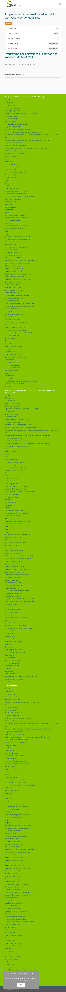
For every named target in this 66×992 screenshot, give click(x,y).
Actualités (8, 100)
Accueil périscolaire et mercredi (15, 247)
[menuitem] (60, 4)
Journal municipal (10, 207)
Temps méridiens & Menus (14, 255)
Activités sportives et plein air (15, 327)
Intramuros (8, 204)
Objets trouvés (10, 376)
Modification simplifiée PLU (14, 314)
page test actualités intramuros (15, 215)
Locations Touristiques (12, 335)
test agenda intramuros (13, 319)
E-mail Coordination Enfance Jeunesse (17, 279)
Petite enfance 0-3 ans (12, 293)
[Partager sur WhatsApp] (40, 80)
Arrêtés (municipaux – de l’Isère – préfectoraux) (21, 261)
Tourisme (8, 325)
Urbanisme (8, 311)
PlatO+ (7, 212)
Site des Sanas (10, 338)
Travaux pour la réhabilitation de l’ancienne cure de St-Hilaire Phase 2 (28, 140)
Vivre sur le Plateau (11, 344)
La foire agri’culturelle (12, 188)
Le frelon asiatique (11, 169)
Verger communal (11, 156)
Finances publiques (11, 116)
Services (8, 386)
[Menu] (60, 4)
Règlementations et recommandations (18, 236)
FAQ (6, 180)
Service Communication (27, 64)
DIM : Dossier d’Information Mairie (16, 151)
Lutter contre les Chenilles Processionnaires (20, 196)
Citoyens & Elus (10, 105)
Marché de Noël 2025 (12, 370)
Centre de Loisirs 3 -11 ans (14, 290)
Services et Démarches (13, 242)
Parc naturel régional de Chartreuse (17, 175)
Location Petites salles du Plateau (16, 191)
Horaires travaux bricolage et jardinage (18, 239)
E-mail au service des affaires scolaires (18, 274)
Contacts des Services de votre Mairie (18, 263)
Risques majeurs (10, 178)
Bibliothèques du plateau (13, 354)
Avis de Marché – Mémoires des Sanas (18, 129)
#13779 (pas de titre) (12, 365)
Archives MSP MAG (11, 202)
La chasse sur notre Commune (15, 167)
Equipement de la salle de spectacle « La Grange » (22, 113)
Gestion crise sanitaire (12, 183)
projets (7, 234)
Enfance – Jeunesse (11, 285)
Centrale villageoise (11, 164)
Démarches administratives (14, 266)
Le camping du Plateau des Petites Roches (19, 333)
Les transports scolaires (13, 252)
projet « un (8, 231)
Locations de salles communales (16, 194)
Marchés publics (10, 121)
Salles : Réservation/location (14, 384)
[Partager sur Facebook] (12, 80)
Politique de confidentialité (14, 228)
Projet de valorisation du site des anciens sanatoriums (23, 132)
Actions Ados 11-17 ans (13, 287)
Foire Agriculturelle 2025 (13, 368)
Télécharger (9, 23)
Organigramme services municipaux (17, 218)
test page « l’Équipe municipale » (16, 322)
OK (21, 985)
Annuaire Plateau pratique (13, 346)
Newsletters (9, 210)
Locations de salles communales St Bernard (19, 306)
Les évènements (10, 362)
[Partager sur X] (26, 80)
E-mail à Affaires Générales (14, 269)
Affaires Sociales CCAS (12, 258)
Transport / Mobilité (12, 309)
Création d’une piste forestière (15, 145)
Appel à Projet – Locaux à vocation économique (21, 381)
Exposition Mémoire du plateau (15, 357)
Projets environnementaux (14, 143)
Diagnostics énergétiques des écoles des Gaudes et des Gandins (27, 148)
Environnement (10, 161)
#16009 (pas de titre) (12, 108)
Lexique (7, 373)
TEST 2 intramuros (11, 317)
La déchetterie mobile (12, 301)
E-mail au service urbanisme (14, 277)
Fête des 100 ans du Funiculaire (15, 330)
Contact (7, 159)
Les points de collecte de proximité (17, 295)
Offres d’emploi (10, 378)
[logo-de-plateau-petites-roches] (27, 4)
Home (7, 186)
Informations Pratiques (12, 250)
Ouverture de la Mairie (12, 220)
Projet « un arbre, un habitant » (15, 153)
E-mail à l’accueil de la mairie (14, 271)
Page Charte (9, 223)
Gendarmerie (9, 360)
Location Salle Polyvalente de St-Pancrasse (19, 303)
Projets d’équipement (12, 127)
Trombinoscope (10, 341)
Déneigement (9, 103)
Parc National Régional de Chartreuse (17, 226)
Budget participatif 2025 (13, 111)
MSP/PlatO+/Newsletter (13, 199)
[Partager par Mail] (54, 80)
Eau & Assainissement (12, 282)
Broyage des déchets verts (14, 298)
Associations (9, 349)
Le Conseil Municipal (11, 119)
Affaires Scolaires (10, 244)
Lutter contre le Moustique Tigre (16, 172)
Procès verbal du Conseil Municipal (16, 124)
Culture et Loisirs (10, 352)
